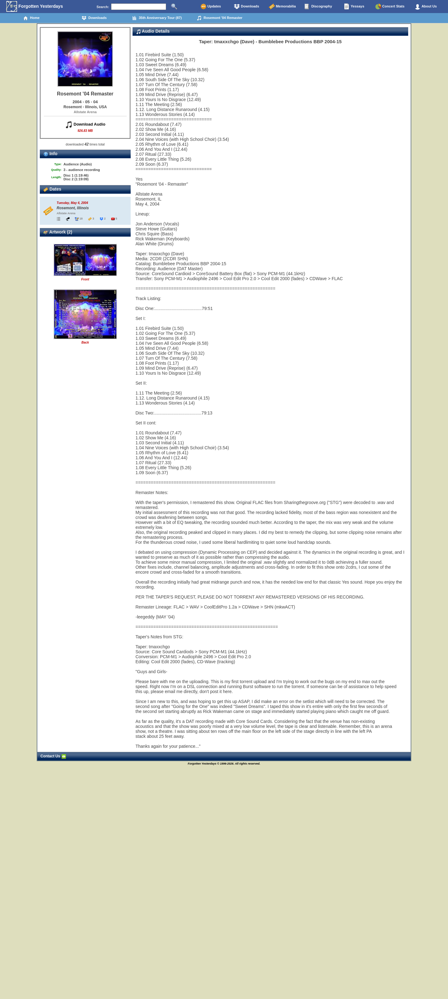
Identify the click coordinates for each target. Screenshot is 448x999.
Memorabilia (282, 6)
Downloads (246, 6)
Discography (318, 6)
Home (31, 18)
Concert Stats (390, 6)
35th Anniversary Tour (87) (157, 18)
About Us (425, 6)
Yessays (353, 6)
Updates (210, 6)
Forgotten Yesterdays (34, 6)
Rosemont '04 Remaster (219, 18)
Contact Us (53, 756)
